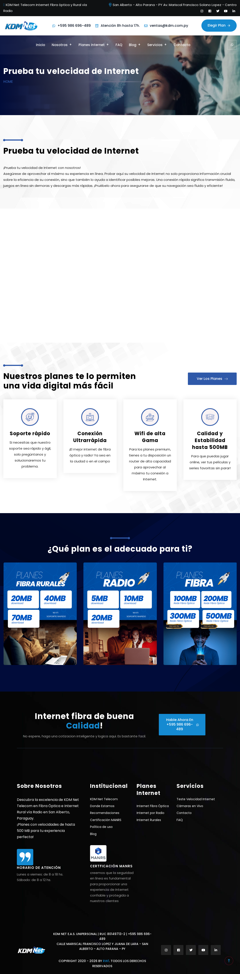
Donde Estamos (102, 806)
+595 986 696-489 (74, 25)
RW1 (106, 961)
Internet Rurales (149, 820)
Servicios (155, 45)
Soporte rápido (30, 433)
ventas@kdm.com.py (169, 25)
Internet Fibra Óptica (153, 806)
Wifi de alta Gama (149, 437)
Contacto (181, 45)
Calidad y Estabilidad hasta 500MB (210, 440)
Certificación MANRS (105, 820)
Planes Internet (92, 45)
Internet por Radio (150, 813)
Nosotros (60, 45)
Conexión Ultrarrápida (90, 437)
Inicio (40, 45)
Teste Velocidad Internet (196, 799)
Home (8, 81)
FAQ (119, 45)
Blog (132, 45)
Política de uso (101, 827)
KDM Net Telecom (104, 799)
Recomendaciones (104, 813)
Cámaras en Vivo (190, 806)
